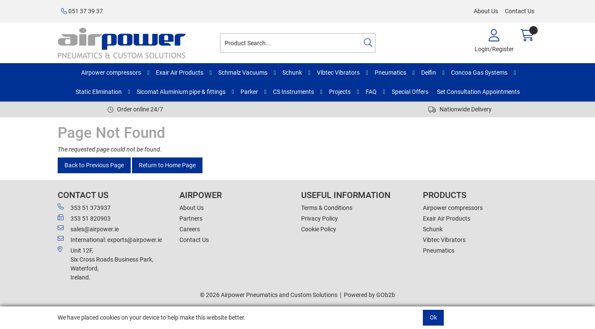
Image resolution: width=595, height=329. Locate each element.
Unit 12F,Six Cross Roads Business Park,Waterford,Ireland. (105, 263)
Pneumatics (390, 72)
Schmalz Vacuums (242, 72)
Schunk (292, 72)
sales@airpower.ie (88, 229)
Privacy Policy (319, 218)
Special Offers (410, 91)
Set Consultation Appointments (478, 91)
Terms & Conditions (326, 207)
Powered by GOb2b (369, 294)
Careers (189, 229)
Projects (340, 91)
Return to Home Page (167, 165)
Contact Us (519, 11)
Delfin (428, 72)
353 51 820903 (84, 218)
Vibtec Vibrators (338, 72)
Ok (433, 317)
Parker (249, 91)
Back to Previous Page (94, 165)
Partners (190, 218)
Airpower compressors (111, 72)
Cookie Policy (318, 229)
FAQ (371, 91)
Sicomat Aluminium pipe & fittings (181, 91)
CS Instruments (293, 91)
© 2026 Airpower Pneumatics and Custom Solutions (268, 294)
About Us (486, 11)
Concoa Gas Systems (479, 72)
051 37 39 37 (82, 11)
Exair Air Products (179, 72)
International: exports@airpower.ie (110, 239)
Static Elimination (99, 91)
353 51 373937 (84, 207)
